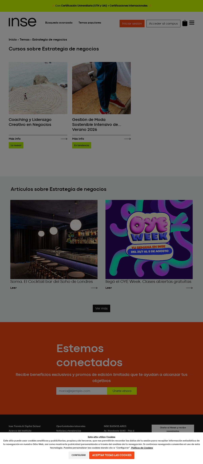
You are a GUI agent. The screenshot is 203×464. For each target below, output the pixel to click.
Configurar (79, 455)
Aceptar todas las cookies (111, 455)
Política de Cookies (142, 448)
